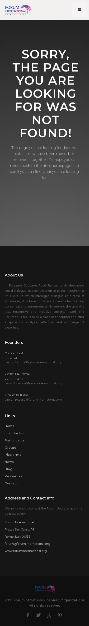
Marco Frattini (16, 355)
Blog (9, 469)
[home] (16, 9)
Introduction (15, 433)
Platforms (13, 454)
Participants (15, 440)
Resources (13, 476)
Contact (11, 483)
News (9, 462)
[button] (79, 9)
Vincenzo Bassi (16, 394)
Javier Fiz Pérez (17, 376)
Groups (11, 447)
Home (10, 426)
